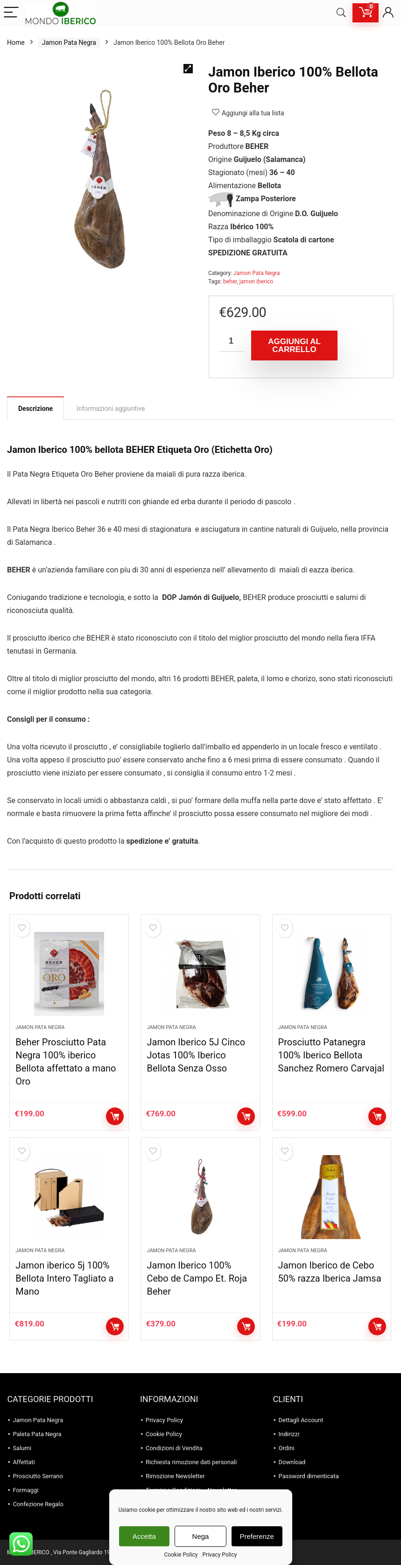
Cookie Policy (181, 1554)
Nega (200, 1536)
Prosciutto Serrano (38, 1476)
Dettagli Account (301, 1420)
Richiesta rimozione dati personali (191, 1462)
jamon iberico (256, 281)
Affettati (24, 1462)
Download (292, 1462)
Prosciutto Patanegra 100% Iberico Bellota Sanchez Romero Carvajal (331, 1055)
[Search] (341, 12)
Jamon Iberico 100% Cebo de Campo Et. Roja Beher (197, 1278)
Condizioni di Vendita (174, 1448)
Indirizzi (289, 1434)
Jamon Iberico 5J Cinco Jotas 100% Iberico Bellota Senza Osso (196, 1055)
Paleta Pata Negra (37, 1434)
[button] (188, 68)
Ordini (287, 1448)
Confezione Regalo (38, 1504)
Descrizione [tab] (35, 408)
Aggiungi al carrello (294, 345)
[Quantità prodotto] (231, 341)
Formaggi (25, 1490)
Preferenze (257, 1536)
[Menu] (11, 12)
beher (230, 281)
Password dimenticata (309, 1476)
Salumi (22, 1448)
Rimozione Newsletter (175, 1476)
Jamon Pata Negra (69, 42)
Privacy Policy (220, 1554)
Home (16, 42)
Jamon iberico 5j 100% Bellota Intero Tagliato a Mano (64, 1278)
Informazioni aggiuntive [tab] (111, 408)
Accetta (144, 1536)
